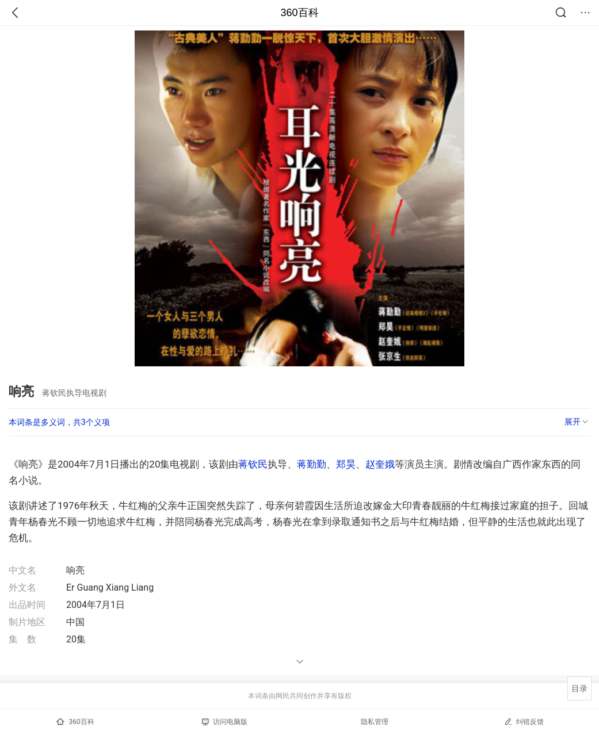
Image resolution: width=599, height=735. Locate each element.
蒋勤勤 (311, 464)
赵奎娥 (380, 464)
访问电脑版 (224, 722)
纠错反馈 (524, 721)
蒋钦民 (253, 464)
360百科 (299, 12)
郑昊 (346, 464)
